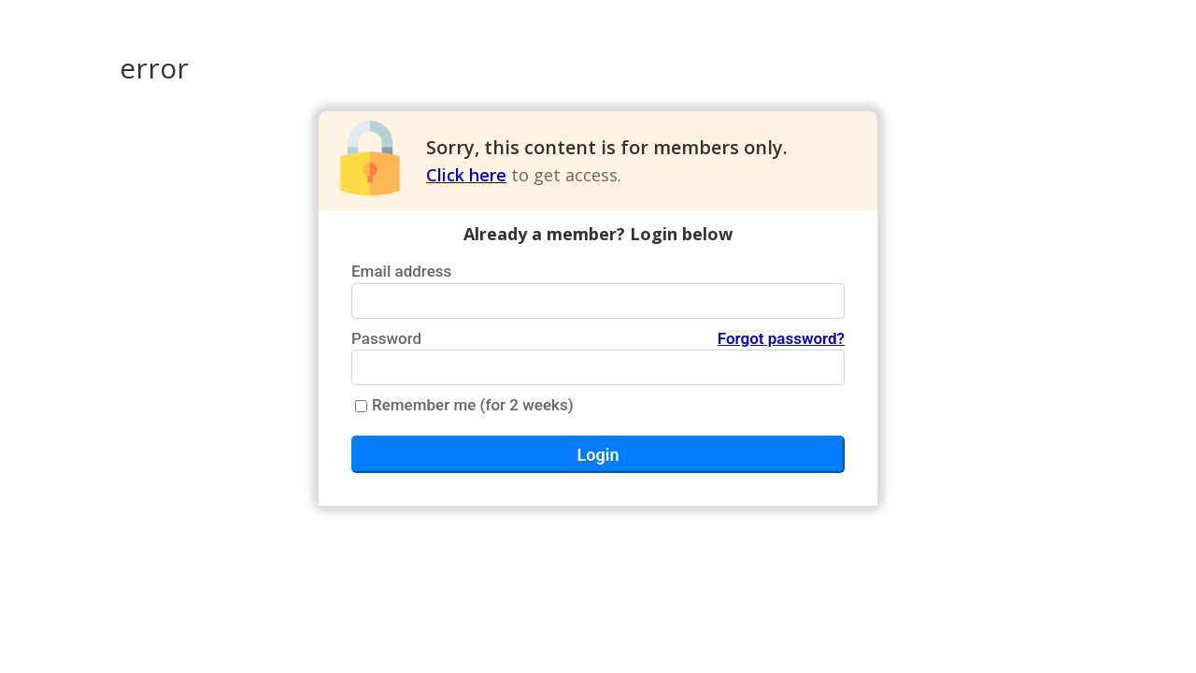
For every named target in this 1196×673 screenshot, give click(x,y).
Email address (401, 271)
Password (598, 339)
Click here (466, 175)
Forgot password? (781, 338)
